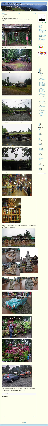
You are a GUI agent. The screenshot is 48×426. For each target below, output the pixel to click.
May (40, 76)
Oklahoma (40, 154)
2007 (39, 124)
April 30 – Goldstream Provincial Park (41, 115)
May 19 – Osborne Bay (41, 90)
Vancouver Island (41, 165)
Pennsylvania (40, 157)
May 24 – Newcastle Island (42, 84)
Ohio (39, 153)
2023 (39, 67)
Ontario (39, 155)
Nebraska (40, 144)
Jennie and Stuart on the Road (12, 3)
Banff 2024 (40, 26)
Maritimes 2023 (40, 27)
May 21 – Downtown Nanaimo (41, 88)
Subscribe (42, 20)
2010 (39, 122)
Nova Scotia (40, 152)
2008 (39, 123)
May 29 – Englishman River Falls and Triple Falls (42, 79)
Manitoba (40, 140)
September (41, 73)
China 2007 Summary (41, 40)
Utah (39, 164)
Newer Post (3, 13)
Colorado (40, 134)
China (39, 133)
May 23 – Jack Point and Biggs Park (42, 85)
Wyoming (40, 169)
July (40, 74)
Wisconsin (40, 168)
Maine (39, 139)
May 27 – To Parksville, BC (42, 82)
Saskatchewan (40, 160)
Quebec (40, 159)
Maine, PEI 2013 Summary (42, 36)
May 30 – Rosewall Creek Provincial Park (42, 78)
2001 (39, 125)
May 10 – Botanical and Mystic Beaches (42, 102)
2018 (39, 70)
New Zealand (40, 148)
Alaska (39, 128)
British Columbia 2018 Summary (42, 30)
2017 (39, 71)
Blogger (25, 422)
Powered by (42, 22)
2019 (39, 69)
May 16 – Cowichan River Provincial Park (42, 94)
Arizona (40, 130)
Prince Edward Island (41, 158)
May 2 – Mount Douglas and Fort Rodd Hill (42, 112)
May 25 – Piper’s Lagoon (42, 83)
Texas (39, 163)
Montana (40, 143)
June (40, 75)
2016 (39, 72)
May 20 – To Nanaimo (41, 89)
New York (40, 147)
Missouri (40, 142)
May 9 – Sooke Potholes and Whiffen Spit (42, 103)
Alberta (39, 129)
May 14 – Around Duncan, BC (42, 98)
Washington (40, 167)
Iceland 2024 (40, 25)
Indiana (39, 138)
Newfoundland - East (41, 149)
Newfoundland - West (41, 150)
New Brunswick (40, 145)
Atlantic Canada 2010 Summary (42, 39)
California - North (41, 132)
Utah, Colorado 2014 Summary (42, 35)
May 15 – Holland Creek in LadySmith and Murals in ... (42, 97)
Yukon (39, 170)
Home (19, 13)
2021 (39, 68)
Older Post (34, 13)
